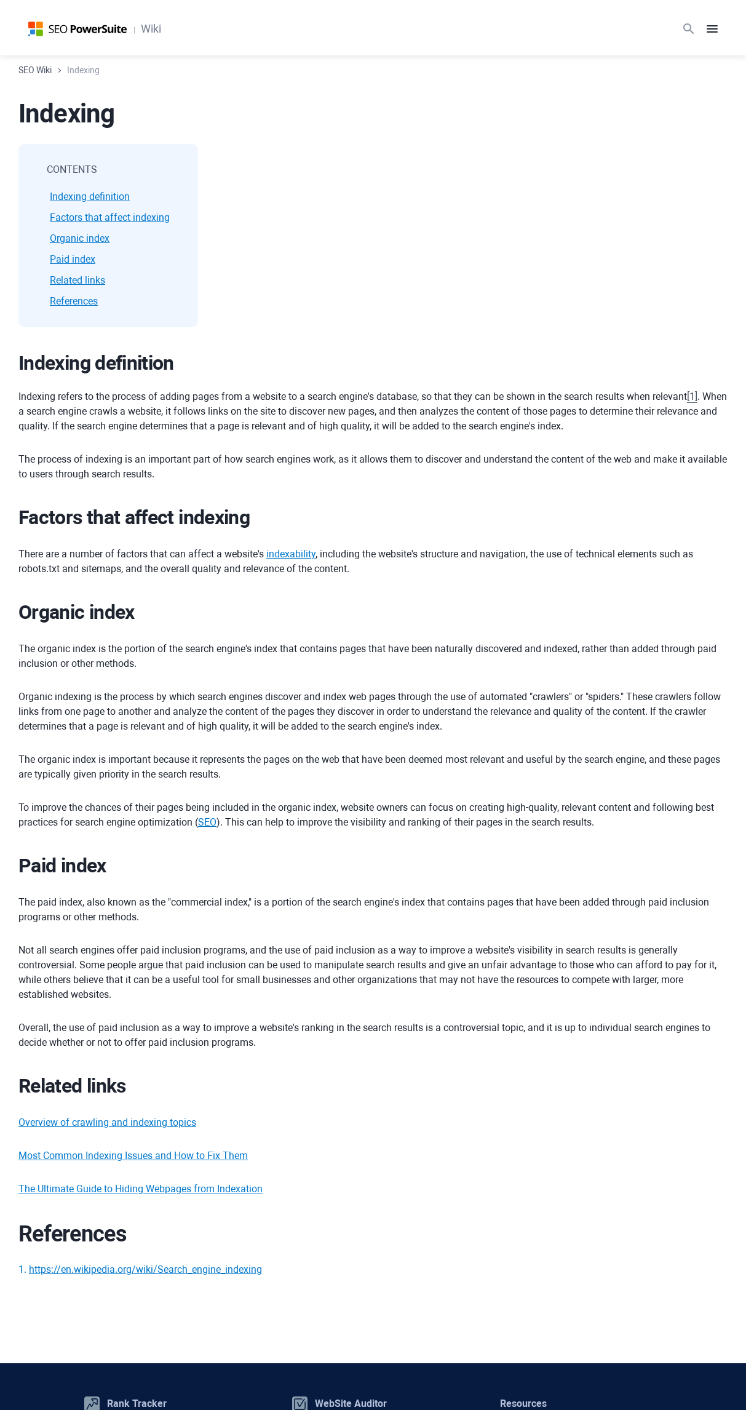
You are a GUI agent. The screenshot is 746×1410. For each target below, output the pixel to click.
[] (692, 396)
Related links (77, 280)
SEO (207, 822)
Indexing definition (90, 196)
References (74, 301)
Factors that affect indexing (110, 217)
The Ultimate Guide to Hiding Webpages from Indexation (140, 1189)
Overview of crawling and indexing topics (107, 1122)
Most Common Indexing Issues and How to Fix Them (133, 1155)
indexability (290, 554)
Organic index (79, 238)
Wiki (151, 28)
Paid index (72, 259)
